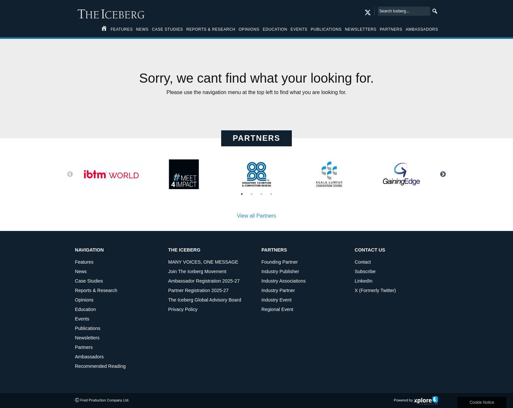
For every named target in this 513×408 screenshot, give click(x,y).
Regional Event (277, 309)
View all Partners (256, 216)
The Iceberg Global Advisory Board (204, 299)
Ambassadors (422, 29)
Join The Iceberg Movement (197, 271)
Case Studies (167, 29)
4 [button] (271, 194)
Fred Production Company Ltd (104, 400)
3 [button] (261, 194)
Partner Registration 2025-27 (198, 290)
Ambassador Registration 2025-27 (203, 281)
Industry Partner (278, 290)
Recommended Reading (100, 366)
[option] (111, 174)
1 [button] (242, 194)
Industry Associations (283, 281)
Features (122, 29)
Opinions (249, 29)
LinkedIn (363, 281)
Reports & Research (210, 29)
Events (299, 29)
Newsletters (361, 29)
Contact (363, 262)
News (142, 29)
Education (275, 29)
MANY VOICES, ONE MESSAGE (203, 262)
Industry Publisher (280, 271)
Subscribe (365, 271)
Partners (391, 29)
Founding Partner (279, 262)
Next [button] (443, 174)
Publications (326, 29)
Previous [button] (70, 174)
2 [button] (251, 194)
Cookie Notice (482, 402)
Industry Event (276, 299)
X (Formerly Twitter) (375, 290)
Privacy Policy (183, 309)
